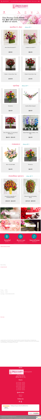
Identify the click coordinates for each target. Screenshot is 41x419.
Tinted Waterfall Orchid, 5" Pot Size (30, 133)
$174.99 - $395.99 (30, 201)
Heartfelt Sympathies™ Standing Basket (10, 197)
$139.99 (10, 79)
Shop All (27, 27)
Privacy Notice (10, 418)
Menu (4, 13)
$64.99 (10, 110)
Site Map (24, 418)
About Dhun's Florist (5, 246)
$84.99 (30, 52)
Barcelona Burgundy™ (10, 47)
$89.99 (30, 110)
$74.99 (30, 79)
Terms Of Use (4, 418)
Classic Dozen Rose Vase (30, 74)
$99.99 (10, 52)
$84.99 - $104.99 (10, 137)
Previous (2, 43)
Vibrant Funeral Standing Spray (30, 197)
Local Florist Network (18, 418)
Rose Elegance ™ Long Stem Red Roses (11, 133)
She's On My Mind (10, 164)
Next (39, 43)
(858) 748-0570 (6, 1)
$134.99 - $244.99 (10, 201)
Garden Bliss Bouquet (30, 106)
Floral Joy (10, 106)
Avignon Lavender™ (31, 47)
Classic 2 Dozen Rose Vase (10, 74)
